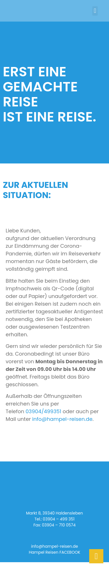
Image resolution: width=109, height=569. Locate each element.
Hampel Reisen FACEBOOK (54, 552)
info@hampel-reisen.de (62, 419)
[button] (95, 11)
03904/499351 (43, 411)
